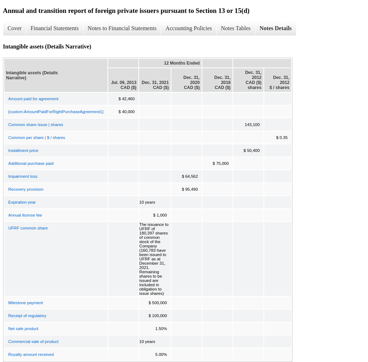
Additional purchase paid (31, 163)
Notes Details (275, 28)
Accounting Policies (188, 28)
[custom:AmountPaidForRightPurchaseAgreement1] (56, 112)
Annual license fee (25, 215)
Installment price (23, 150)
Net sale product (23, 328)
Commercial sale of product (33, 341)
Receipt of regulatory (27, 316)
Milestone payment (25, 303)
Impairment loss (22, 176)
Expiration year (22, 202)
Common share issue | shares (35, 124)
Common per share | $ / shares (36, 137)
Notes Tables (236, 28)
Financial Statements (55, 28)
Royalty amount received (31, 354)
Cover (15, 28)
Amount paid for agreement (33, 99)
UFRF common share (28, 228)
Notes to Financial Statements (122, 28)
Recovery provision (25, 189)
